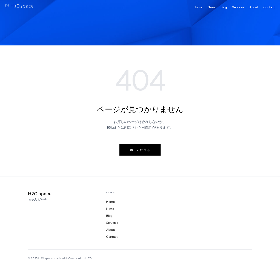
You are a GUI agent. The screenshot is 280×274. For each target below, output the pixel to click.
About (253, 7)
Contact (269, 7)
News (211, 7)
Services (238, 7)
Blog (223, 7)
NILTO (88, 258)
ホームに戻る (140, 150)
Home (198, 7)
